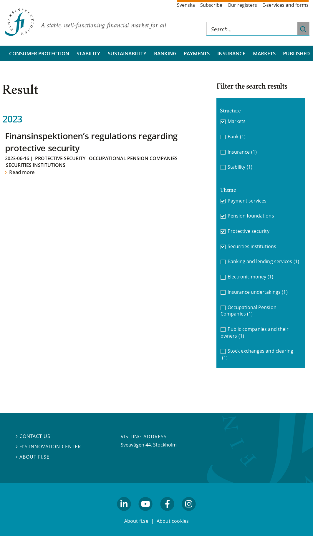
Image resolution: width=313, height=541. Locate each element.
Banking (165, 53)
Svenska (186, 5)
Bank (237, 136)
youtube (145, 514)
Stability (88, 53)
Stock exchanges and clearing (257, 354)
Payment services (247, 201)
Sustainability (127, 53)
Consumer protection (39, 53)
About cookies (173, 521)
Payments (197, 53)
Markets (264, 53)
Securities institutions (35, 165)
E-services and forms (285, 5)
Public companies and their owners (254, 332)
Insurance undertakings (258, 292)
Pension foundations (251, 216)
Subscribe (211, 5)
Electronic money (250, 276)
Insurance (231, 53)
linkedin (124, 514)
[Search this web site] (252, 29)
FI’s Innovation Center (48, 446)
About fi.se (32, 457)
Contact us (33, 436)
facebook (167, 514)
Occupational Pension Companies (133, 158)
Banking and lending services (263, 261)
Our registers (242, 5)
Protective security (60, 158)
